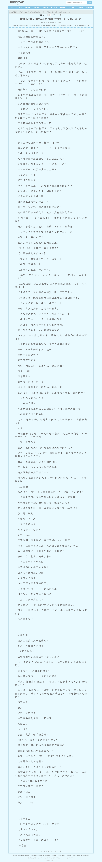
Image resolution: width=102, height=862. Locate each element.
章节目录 (51, 22)
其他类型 (80, 7)
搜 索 (89, 2)
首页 (11, 7)
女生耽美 (71, 7)
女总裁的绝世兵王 (49, 855)
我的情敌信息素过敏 (39, 855)
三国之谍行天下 (22, 25)
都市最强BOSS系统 (41, 25)
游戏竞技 (62, 7)
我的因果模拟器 (50, 25)
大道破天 (31, 855)
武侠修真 (28, 7)
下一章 (59, 22)
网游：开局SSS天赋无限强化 (61, 25)
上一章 (43, 22)
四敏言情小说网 (13, 12)
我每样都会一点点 (83, 25)
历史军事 (45, 7)
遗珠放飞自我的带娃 (75, 855)
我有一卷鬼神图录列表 (23, 855)
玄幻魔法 (19, 7)
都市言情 (36, 7)
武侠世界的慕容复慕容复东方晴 (62, 855)
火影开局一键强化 (30, 25)
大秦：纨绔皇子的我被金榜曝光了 (32, 12)
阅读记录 (89, 7)
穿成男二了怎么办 (73, 25)
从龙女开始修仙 (85, 855)
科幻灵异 (54, 7)
